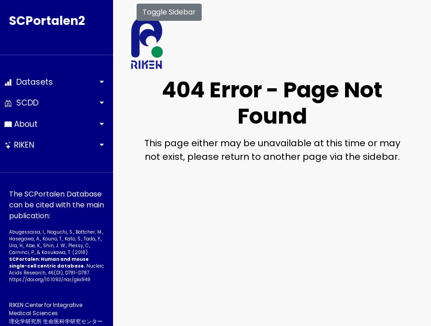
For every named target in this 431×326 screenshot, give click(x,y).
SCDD (21, 102)
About (21, 124)
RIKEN (19, 144)
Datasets (29, 82)
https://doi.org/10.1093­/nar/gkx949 (49, 279)
